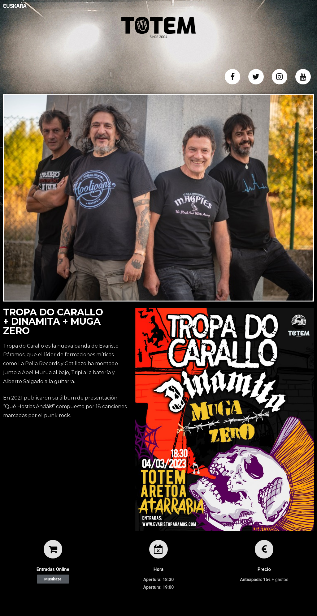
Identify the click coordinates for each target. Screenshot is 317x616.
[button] (53, 579)
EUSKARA (15, 5)
